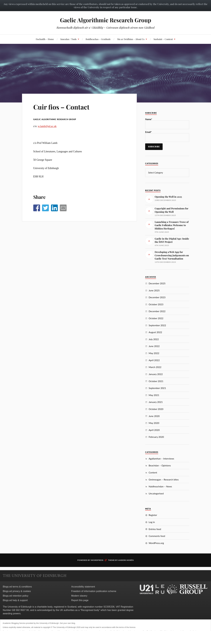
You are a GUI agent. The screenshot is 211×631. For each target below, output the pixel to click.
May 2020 (154, 422)
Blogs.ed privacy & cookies (17, 591)
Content (153, 472)
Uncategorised (156, 493)
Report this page (79, 600)
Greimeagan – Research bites (164, 479)
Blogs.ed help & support (15, 600)
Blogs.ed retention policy (15, 595)
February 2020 (156, 436)
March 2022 (155, 367)
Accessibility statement (83, 586)
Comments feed (157, 536)
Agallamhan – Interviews (161, 458)
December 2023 (157, 297)
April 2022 (154, 360)
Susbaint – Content (163, 39)
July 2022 (154, 339)
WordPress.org (156, 543)
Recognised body (90, 610)
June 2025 (154, 290)
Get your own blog (67, 623)
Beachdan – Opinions (160, 465)
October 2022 (156, 318)
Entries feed (155, 529)
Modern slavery (79, 595)
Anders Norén (126, 560)
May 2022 (154, 353)
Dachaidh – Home (45, 39)
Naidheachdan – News (160, 486)
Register (153, 515)
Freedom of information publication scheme (93, 591)
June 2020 (154, 416)
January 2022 (156, 374)
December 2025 (157, 283)
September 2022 (157, 325)
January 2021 (156, 402)
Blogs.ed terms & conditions (17, 586)
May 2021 (154, 395)
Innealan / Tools (68, 39)
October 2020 (156, 409)
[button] (36, 208)
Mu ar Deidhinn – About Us (130, 39)
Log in (152, 522)
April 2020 (154, 430)
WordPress (97, 560)
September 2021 (157, 388)
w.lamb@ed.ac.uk (47, 126)
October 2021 (156, 381)
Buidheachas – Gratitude (98, 39)
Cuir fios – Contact (61, 106)
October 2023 (156, 304)
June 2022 (154, 346)
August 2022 (155, 332)
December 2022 (157, 311)
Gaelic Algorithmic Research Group (105, 20)
